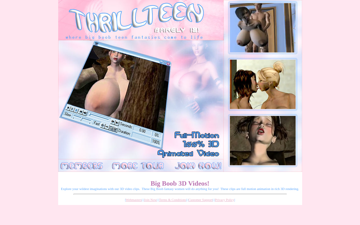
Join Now (150, 200)
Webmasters (134, 200)
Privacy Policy (224, 200)
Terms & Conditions (172, 200)
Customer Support (200, 200)
